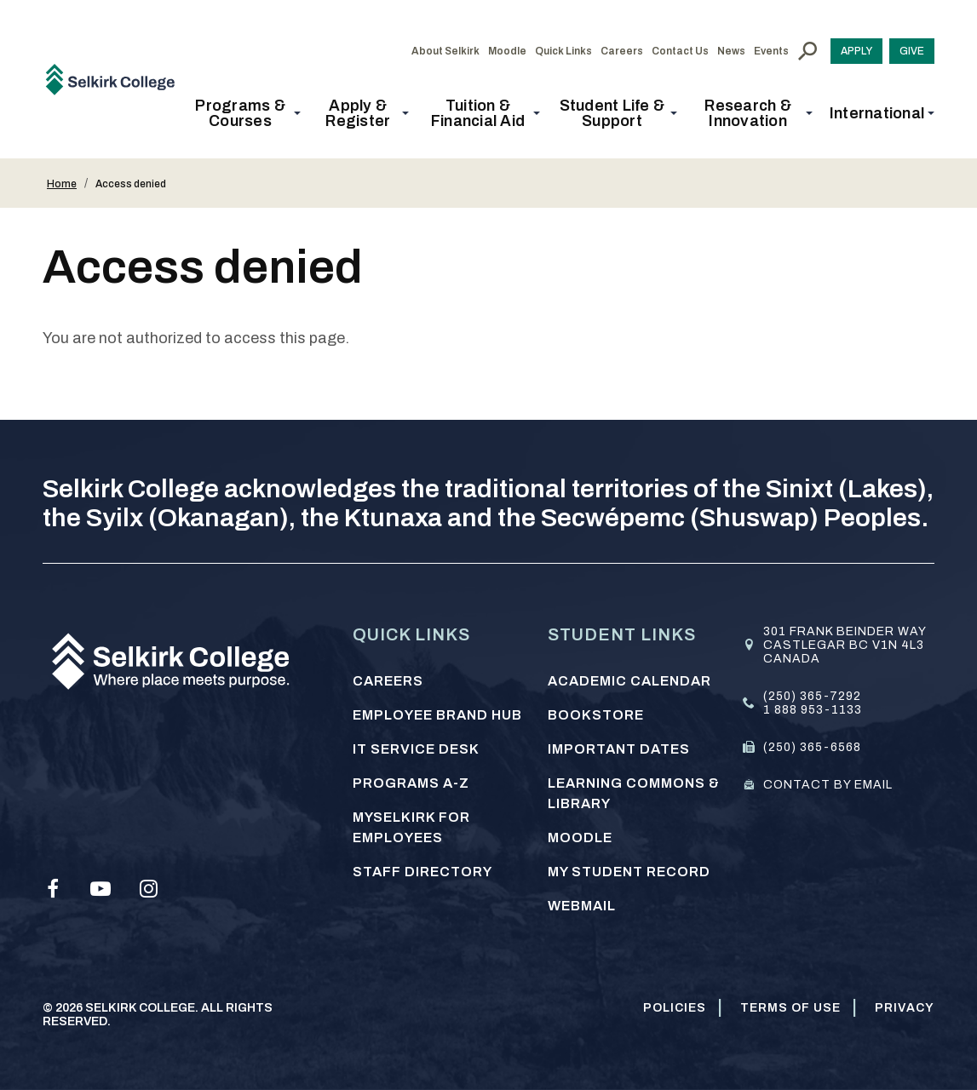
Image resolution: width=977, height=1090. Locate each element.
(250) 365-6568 (812, 747)
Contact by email (828, 784)
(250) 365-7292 (812, 696)
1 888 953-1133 (812, 709)
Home (62, 184)
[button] (245, 113)
